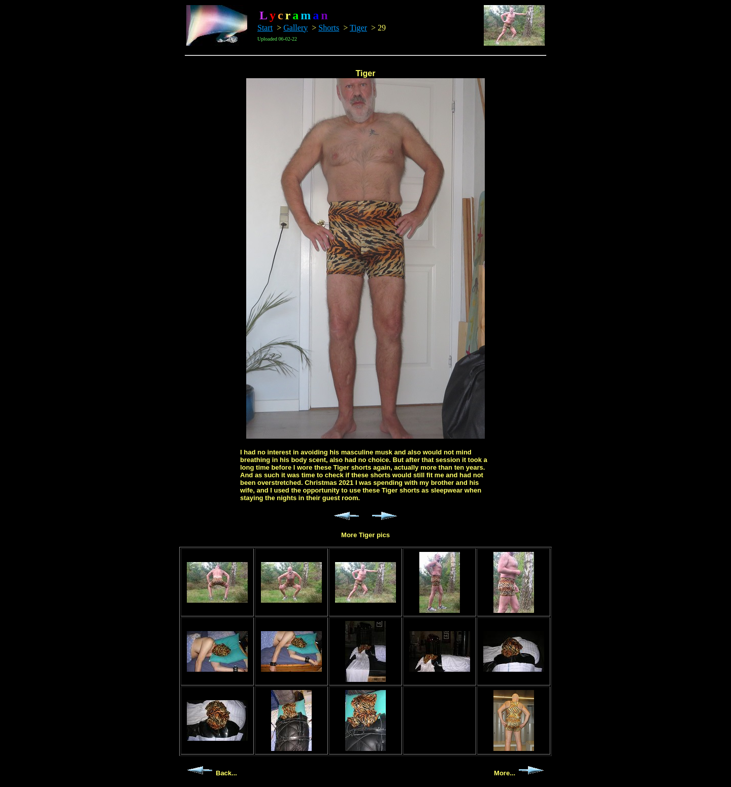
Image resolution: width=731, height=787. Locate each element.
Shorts (328, 27)
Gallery (295, 27)
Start (265, 27)
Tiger (358, 27)
